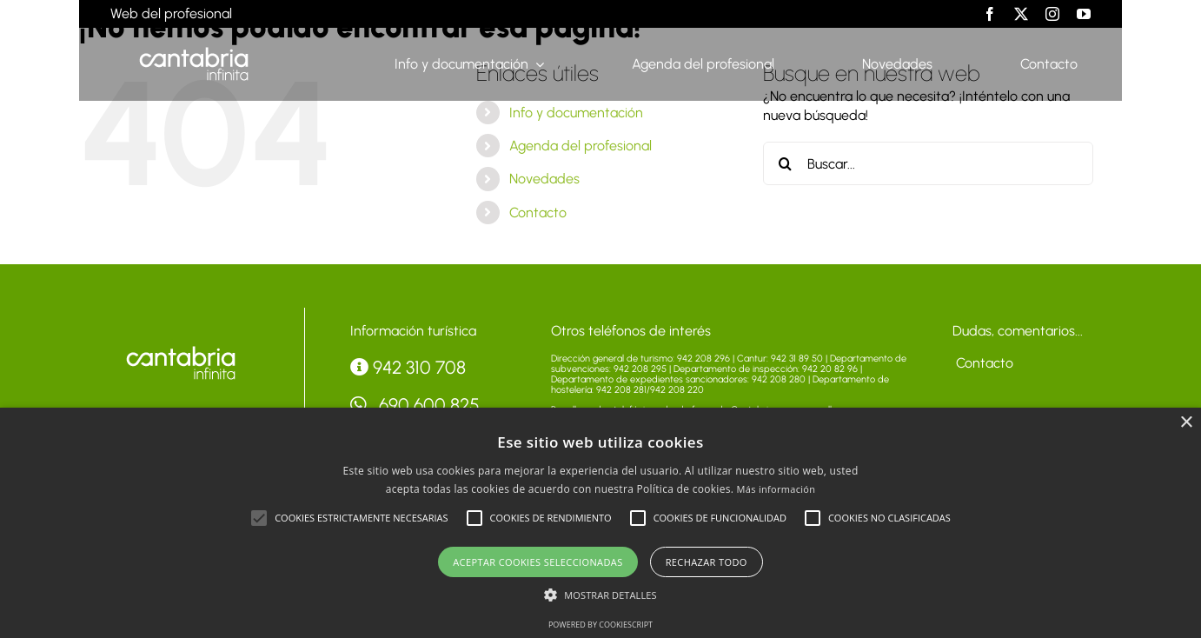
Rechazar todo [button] (706, 561)
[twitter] (1021, 14)
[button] (259, 518)
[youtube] (1084, 14)
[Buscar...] (928, 163)
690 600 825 (415, 404)
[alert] (600, 523)
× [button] (1185, 422)
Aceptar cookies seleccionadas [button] (537, 561)
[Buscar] (784, 163)
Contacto (538, 212)
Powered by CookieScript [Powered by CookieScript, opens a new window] (600, 624)
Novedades (544, 178)
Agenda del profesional (580, 145)
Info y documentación (576, 112)
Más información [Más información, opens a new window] (776, 488)
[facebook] (990, 14)
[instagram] (1052, 14)
